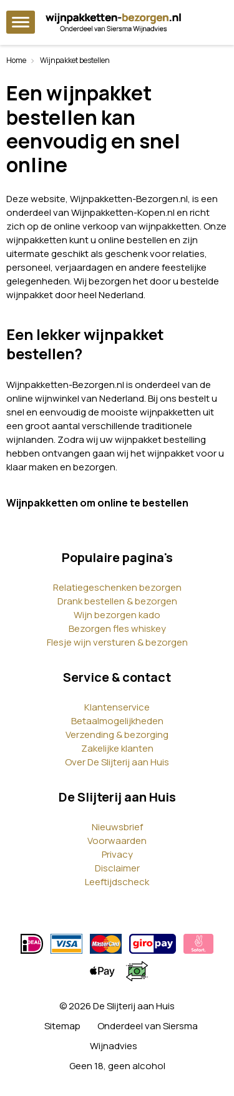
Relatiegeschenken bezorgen (117, 587)
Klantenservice (117, 707)
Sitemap (62, 1025)
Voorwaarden (117, 840)
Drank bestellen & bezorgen (117, 601)
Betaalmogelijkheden (117, 720)
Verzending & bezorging (117, 734)
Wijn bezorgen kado (117, 614)
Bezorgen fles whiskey (117, 628)
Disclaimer (117, 868)
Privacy (117, 854)
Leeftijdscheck (117, 881)
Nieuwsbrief (117, 826)
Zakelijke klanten (117, 748)
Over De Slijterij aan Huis (117, 762)
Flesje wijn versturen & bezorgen (117, 642)
